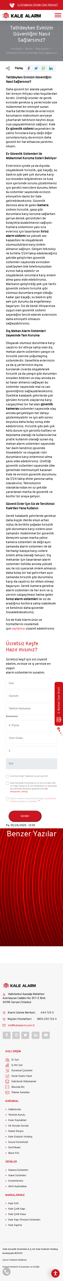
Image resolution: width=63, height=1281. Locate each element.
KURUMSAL (12, 1101)
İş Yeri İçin (17, 1065)
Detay (24, 791)
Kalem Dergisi (16, 1131)
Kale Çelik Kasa (17, 1214)
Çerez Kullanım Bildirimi (15, 1260)
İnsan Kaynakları (17, 1120)
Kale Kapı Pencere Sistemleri (24, 1220)
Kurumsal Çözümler (22, 1070)
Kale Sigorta (15, 1225)
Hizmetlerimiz (15, 1181)
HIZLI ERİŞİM (13, 1051)
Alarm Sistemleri (17, 1175)
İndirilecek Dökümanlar (23, 1081)
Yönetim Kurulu (16, 1115)
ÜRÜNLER (11, 1162)
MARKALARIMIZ (15, 1195)
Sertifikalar (14, 1147)
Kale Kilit (13, 1203)
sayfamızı (18, 629)
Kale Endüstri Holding (20, 1136)
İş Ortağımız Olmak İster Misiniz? (37, 5)
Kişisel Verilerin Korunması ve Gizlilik (21, 1267)
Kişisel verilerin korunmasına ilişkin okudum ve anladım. (33, 800)
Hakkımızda (14, 1109)
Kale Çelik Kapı (16, 1209)
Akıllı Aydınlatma (17, 1186)
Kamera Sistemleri (18, 1170)
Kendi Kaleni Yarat (21, 1076)
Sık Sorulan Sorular (18, 1126)
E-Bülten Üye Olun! (58, 704)
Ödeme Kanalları (20, 1092)
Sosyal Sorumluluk (18, 1142)
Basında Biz (18, 1087)
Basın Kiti (13, 1153)
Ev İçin (15, 1059)
